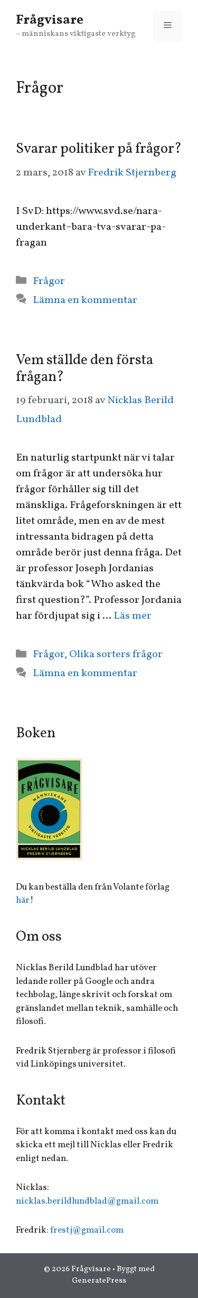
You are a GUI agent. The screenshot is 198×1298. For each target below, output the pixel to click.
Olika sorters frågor (116, 654)
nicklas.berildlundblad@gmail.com (87, 1201)
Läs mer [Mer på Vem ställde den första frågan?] (133, 616)
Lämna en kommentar (85, 300)
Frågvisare (49, 20)
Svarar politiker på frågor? (99, 149)
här (23, 900)
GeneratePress (99, 1280)
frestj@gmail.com (87, 1230)
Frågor (49, 281)
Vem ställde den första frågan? (84, 368)
